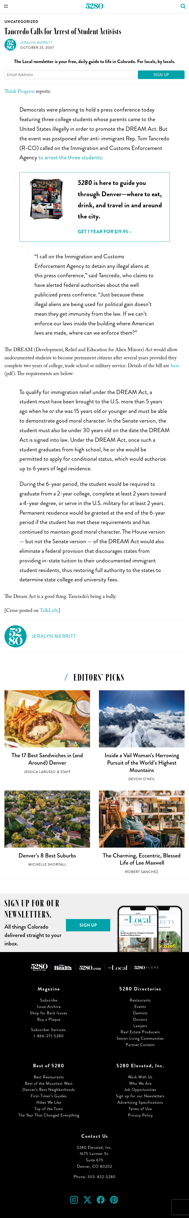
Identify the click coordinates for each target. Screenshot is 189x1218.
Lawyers (140, 1026)
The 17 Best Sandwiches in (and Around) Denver (47, 759)
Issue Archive (49, 1006)
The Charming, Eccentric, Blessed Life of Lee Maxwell (142, 859)
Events (140, 1006)
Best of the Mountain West (49, 1083)
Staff (65, 772)
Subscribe (48, 1000)
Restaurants (140, 1000)
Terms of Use (140, 1109)
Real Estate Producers (140, 1032)
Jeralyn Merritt (36, 42)
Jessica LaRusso (40, 772)
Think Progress (19, 92)
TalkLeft (48, 611)
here (175, 366)
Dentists (140, 1013)
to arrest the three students (69, 157)
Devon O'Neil (141, 779)
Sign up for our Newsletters (140, 1096)
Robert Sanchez (141, 872)
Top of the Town (48, 1109)
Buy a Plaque (49, 1019)
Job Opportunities (140, 1089)
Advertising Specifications (140, 1102)
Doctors (140, 1019)
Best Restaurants (49, 1077)
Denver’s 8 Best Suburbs (47, 855)
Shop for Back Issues (48, 1013)
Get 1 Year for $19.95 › (104, 231)
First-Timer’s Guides (49, 1096)
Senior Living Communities (140, 1038)
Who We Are (140, 1083)
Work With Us (140, 1077)
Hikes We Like (48, 1102)
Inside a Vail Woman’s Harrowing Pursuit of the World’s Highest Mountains (142, 762)
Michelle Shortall (47, 864)
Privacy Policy (140, 1115)
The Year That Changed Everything (48, 1115)
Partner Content (140, 1045)
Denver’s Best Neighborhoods (48, 1089)
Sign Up (161, 74)
